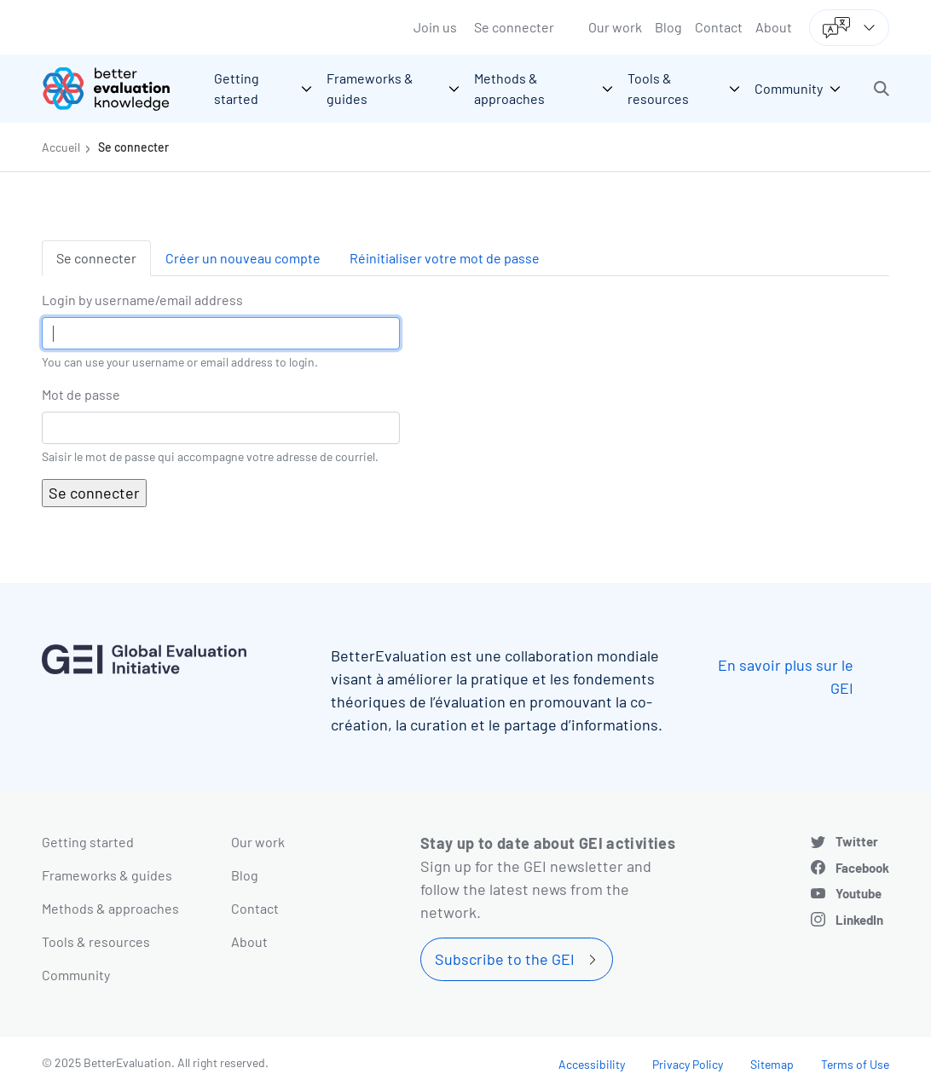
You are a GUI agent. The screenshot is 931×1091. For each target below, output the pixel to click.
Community (76, 975)
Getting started (88, 842)
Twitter (857, 841)
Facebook (862, 867)
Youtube (859, 893)
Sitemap (772, 1064)
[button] (881, 88)
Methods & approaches (110, 908)
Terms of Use (855, 1064)
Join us (435, 27)
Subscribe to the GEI (505, 959)
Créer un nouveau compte (243, 258)
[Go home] (118, 88)
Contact (719, 27)
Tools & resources (96, 941)
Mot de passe (81, 394)
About (773, 27)
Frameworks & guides (107, 875)
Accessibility (591, 1064)
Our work (615, 27)
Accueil (61, 147)
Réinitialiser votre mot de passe (445, 258)
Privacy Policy (687, 1064)
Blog (668, 27)
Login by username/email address (142, 300)
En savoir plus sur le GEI (785, 676)
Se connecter (514, 27)
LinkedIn (859, 919)
